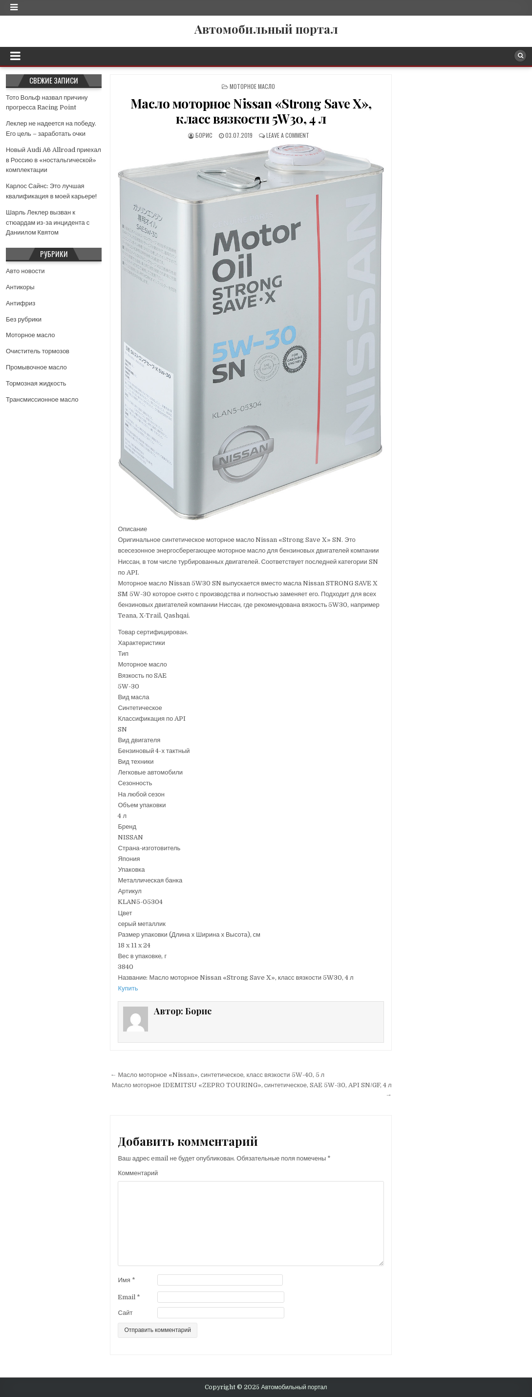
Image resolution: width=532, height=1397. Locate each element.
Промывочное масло (36, 367)
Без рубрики (24, 319)
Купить (128, 988)
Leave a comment (287, 135)
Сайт (125, 1312)
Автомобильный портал (266, 29)
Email (129, 1297)
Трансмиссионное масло (42, 399)
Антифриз (20, 303)
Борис (204, 135)
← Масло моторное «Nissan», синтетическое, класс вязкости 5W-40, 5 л (217, 1074)
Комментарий (138, 1173)
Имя (126, 1280)
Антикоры (20, 287)
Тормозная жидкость (36, 383)
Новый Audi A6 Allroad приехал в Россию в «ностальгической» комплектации (53, 160)
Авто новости (25, 271)
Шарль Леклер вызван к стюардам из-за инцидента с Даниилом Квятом (47, 222)
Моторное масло (252, 86)
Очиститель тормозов (37, 351)
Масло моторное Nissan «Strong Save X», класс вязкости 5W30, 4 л (251, 111)
